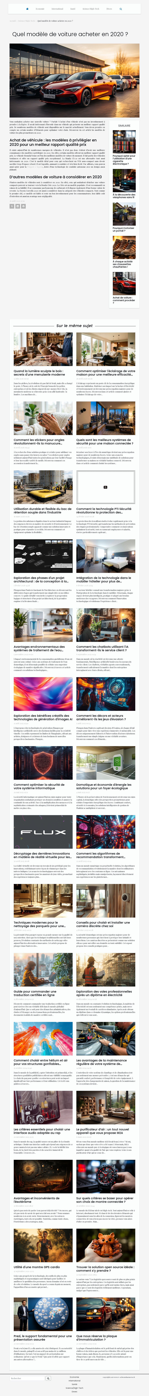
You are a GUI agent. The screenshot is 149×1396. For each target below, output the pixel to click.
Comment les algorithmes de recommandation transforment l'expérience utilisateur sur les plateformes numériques (100, 859)
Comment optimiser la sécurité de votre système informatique (39, 786)
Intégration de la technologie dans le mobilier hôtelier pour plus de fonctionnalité (103, 581)
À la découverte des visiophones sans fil (124, 196)
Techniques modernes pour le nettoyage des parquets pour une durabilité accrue (39, 926)
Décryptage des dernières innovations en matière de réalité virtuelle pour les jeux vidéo (42, 857)
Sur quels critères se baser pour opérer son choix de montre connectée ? (104, 1200)
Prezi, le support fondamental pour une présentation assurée (43, 1338)
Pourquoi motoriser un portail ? (123, 229)
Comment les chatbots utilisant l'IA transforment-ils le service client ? (102, 648)
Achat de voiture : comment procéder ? (124, 300)
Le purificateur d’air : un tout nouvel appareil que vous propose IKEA (102, 1131)
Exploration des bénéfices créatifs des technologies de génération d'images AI (43, 717)
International (57, 9)
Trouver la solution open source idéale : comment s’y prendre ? (105, 1269)
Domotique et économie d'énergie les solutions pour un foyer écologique (103, 786)
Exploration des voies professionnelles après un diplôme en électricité (104, 993)
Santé (73, 9)
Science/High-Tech (91, 9)
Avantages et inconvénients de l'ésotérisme (36, 1200)
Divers (109, 9)
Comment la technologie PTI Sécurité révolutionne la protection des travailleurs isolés (103, 512)
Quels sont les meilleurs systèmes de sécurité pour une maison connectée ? (104, 441)
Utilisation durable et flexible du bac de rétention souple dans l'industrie (42, 510)
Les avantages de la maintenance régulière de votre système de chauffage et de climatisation (101, 1063)
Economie (40, 9)
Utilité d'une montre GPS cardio (37, 1267)
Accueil (13, 21)
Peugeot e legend (35, 167)
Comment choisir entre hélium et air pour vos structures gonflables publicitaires (41, 1063)
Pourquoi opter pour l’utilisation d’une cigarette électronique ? (124, 159)
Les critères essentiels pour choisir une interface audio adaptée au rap (42, 1131)
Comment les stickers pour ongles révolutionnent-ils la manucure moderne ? (39, 443)
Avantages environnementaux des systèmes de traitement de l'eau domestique (39, 650)
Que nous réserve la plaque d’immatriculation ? (96, 1338)
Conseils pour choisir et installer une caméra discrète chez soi (103, 924)
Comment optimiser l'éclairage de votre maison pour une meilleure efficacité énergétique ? (105, 374)
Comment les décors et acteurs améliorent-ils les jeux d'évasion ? (101, 717)
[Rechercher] (27, 1378)
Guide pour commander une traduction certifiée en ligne (35, 993)
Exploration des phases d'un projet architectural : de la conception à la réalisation (40, 581)
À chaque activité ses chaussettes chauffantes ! (122, 264)
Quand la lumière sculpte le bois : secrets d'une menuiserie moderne (39, 373)
